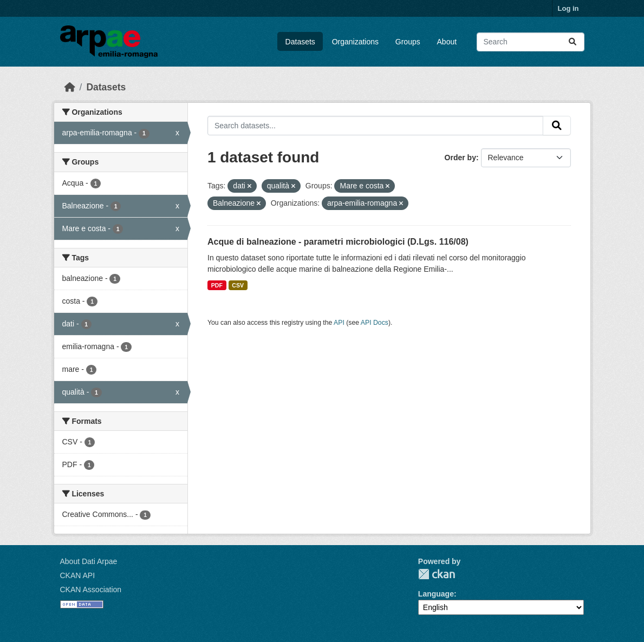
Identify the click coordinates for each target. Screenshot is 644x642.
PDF (217, 285)
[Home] (69, 87)
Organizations (355, 41)
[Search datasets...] (530, 41)
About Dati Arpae (89, 561)
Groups (407, 41)
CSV (238, 285)
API (339, 322)
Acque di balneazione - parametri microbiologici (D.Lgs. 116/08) (338, 241)
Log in (568, 8)
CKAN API (77, 575)
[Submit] (572, 41)
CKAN (436, 574)
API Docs (374, 322)
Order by (460, 157)
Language (436, 593)
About (447, 41)
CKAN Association (91, 589)
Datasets (300, 41)
